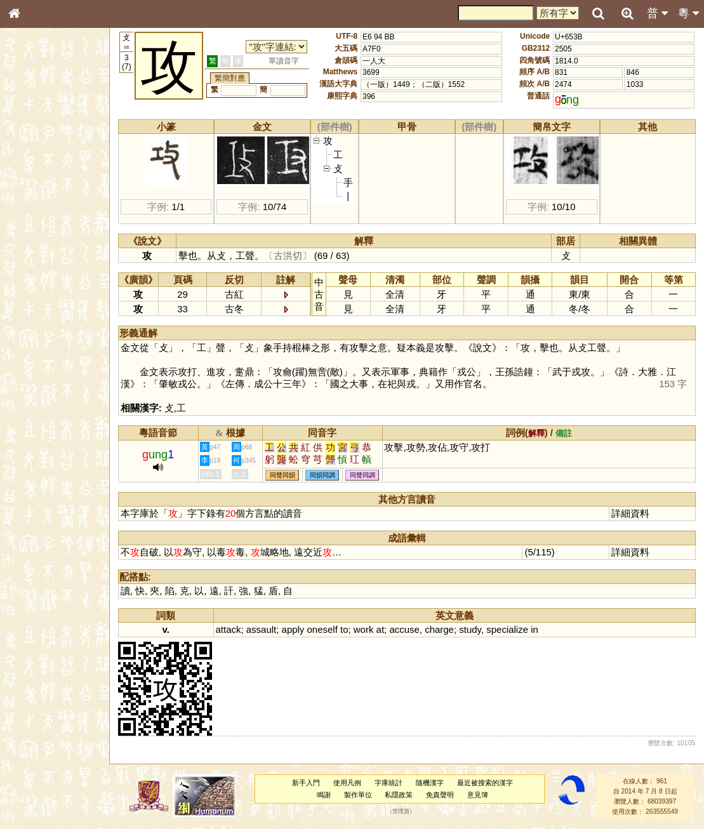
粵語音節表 (35, 252)
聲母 (25, 340)
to (344, 629)
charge (439, 629)
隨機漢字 (430, 782)
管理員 (400, 812)
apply (293, 629)
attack (228, 629)
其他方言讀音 (39, 364)
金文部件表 (35, 206)
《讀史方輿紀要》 (46, 410)
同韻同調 (322, 475)
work (364, 629)
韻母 (43, 340)
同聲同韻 (282, 475)
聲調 (60, 340)
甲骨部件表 (35, 194)
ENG (56, 139)
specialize (507, 629)
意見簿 (477, 795)
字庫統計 (388, 782)
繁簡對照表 (35, 434)
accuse (404, 629)
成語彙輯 (31, 422)
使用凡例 (347, 782)
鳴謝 (324, 795)
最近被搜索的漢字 (485, 782)
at (380, 629)
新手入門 (306, 782)
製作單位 (358, 795)
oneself (322, 629)
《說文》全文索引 (46, 398)
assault (261, 629)
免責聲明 (440, 795)
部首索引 (31, 170)
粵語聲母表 (35, 264)
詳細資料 (630, 513)
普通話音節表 (39, 352)
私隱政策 (399, 795)
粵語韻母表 (35, 277)
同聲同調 (362, 475)
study (470, 629)
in (534, 629)
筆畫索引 (31, 182)
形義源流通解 (39, 219)
